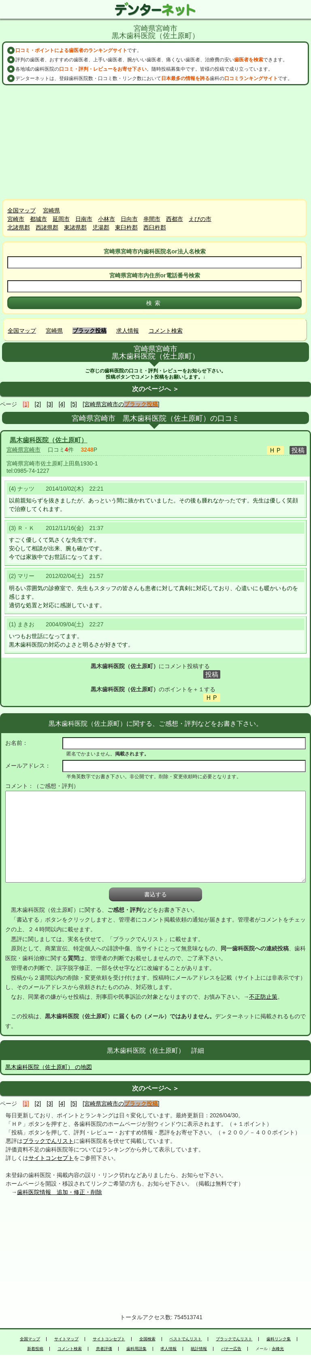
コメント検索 (166, 330)
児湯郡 (100, 227)
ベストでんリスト (185, 1339)
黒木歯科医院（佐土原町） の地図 (48, 1067)
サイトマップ (66, 1339)
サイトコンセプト (51, 1158)
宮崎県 (51, 210)
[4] (62, 404)
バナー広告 (231, 1349)
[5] (73, 404)
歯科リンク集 (278, 1339)
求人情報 (127, 330)
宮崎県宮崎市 (23, 449)
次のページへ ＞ (155, 388)
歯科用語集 (136, 1349)
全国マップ (21, 210)
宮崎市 (15, 219)
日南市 (83, 219)
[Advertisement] (155, 142)
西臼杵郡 (154, 227)
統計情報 (199, 1349)
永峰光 (278, 1349)
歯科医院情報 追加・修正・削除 (59, 1192)
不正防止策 (263, 996)
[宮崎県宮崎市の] (121, 404)
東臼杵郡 (126, 227)
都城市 (38, 219)
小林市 (106, 219)
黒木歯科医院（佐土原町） (48, 440)
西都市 (174, 219)
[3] (50, 404)
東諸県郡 (75, 227)
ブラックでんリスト (48, 1141)
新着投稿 (35, 1349)
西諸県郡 (47, 227)
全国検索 (147, 1339)
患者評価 (104, 1349)
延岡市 (61, 219)
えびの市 (200, 219)
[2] (38, 404)
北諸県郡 (18, 227)
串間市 (151, 219)
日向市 (129, 219)
